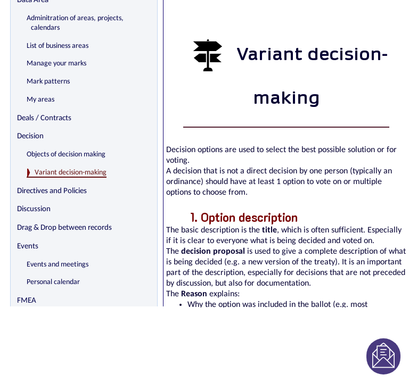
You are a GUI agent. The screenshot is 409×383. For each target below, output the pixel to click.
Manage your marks (56, 64)
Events (27, 247)
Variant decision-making (71, 173)
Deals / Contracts (44, 118)
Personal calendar (53, 282)
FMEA (26, 301)
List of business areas (57, 46)
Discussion (34, 209)
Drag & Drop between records (64, 228)
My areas (40, 100)
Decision (30, 136)
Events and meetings (57, 265)
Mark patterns (48, 82)
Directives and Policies (52, 191)
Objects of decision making (66, 155)
